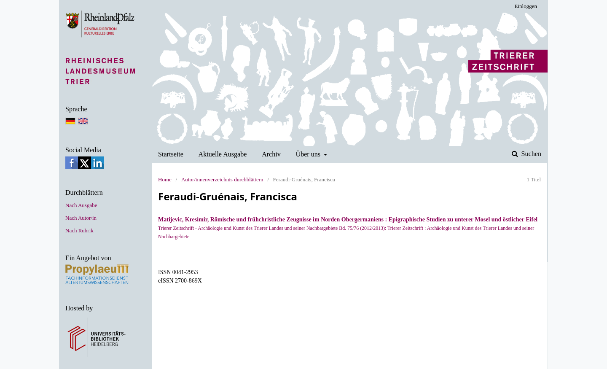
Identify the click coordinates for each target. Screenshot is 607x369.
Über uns (309, 154)
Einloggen (526, 6)
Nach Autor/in (81, 218)
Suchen (530, 153)
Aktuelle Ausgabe (223, 154)
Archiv (271, 154)
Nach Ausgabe (81, 205)
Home (165, 179)
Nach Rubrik (79, 230)
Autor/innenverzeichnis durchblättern (222, 179)
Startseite (170, 154)
